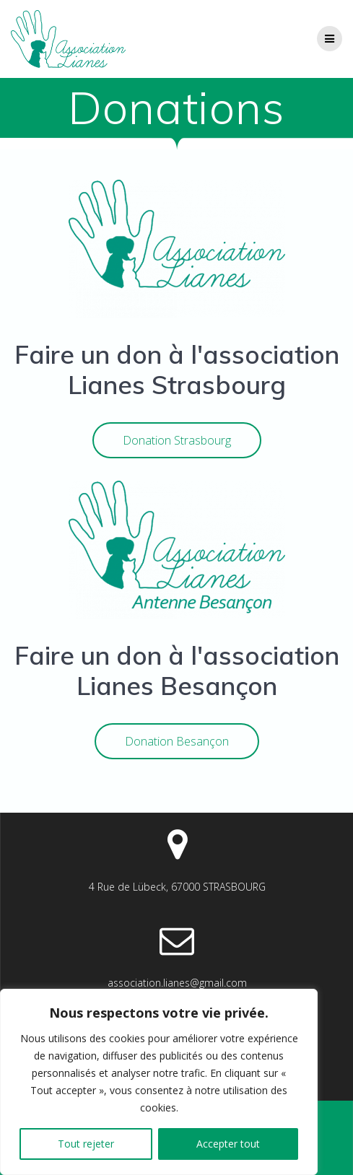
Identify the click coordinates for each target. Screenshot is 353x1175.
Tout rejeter (86, 1143)
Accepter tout (228, 1143)
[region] (159, 1082)
